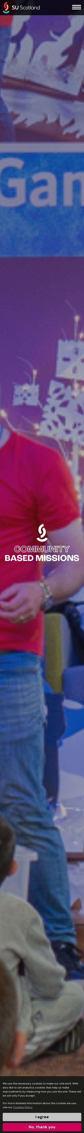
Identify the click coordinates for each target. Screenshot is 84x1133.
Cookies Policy (22, 1107)
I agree (42, 1117)
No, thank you (42, 1127)
